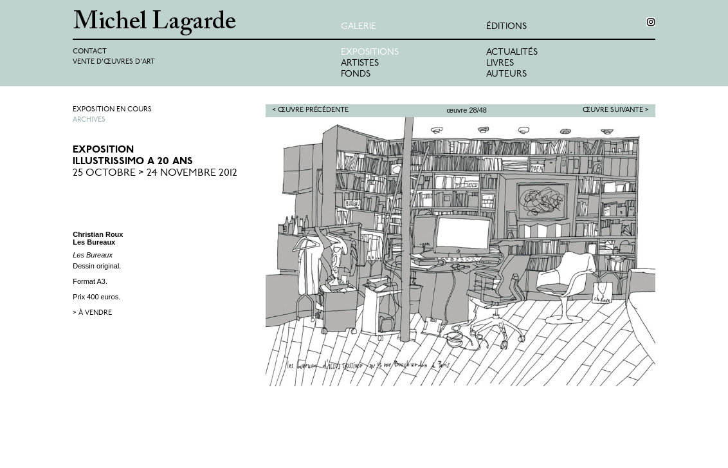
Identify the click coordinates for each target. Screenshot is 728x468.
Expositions (370, 52)
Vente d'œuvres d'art (114, 62)
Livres (500, 63)
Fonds (355, 74)
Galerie (358, 27)
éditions (506, 27)
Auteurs (506, 74)
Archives (89, 120)
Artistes (360, 63)
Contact (90, 51)
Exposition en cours (112, 109)
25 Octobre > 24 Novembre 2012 (155, 173)
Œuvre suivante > (616, 110)
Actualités (512, 52)
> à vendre (92, 313)
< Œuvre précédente (310, 110)
